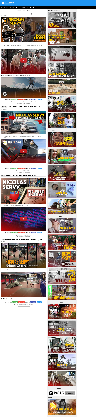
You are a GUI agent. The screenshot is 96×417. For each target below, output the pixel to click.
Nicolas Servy (6, 43)
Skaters (6, 7)
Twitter (39, 99)
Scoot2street (13, 45)
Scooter (29, 101)
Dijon (33, 43)
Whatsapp (15, 99)
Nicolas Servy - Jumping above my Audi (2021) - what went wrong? (21, 107)
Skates (12, 7)
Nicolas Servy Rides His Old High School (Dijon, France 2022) (23, 14)
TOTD (31, 304)
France (36, 43)
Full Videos (22, 7)
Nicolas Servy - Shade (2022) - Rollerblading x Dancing (18, 75)
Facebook (34, 99)
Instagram (22, 99)
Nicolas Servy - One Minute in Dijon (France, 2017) (19, 175)
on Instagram (7, 298)
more (59, 10)
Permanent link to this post (24, 103)
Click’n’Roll (12, 136)
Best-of (34, 101)
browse (58, 388)
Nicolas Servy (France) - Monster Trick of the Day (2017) (21, 240)
